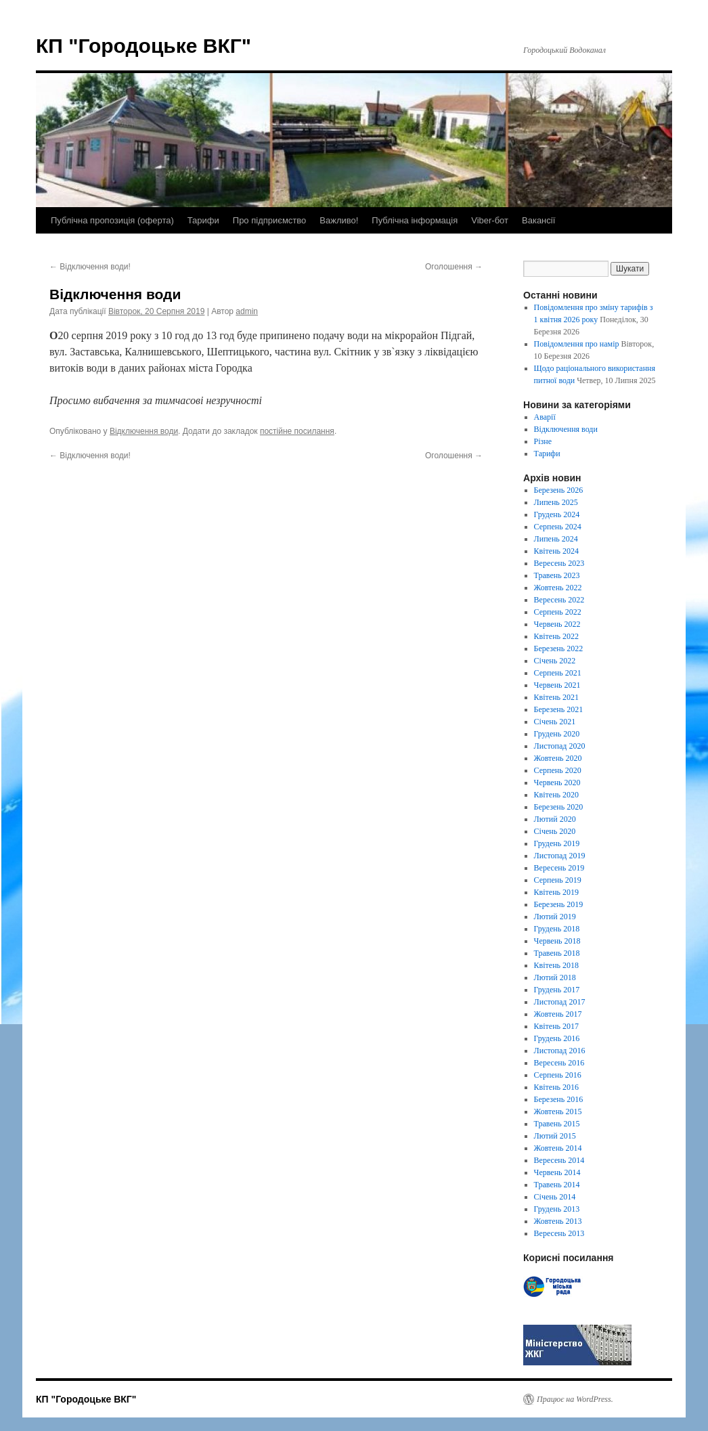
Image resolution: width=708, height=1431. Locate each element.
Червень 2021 (557, 685)
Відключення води (144, 431)
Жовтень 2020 (558, 758)
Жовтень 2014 (558, 1148)
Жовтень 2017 (558, 1014)
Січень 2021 (555, 721)
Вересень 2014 (559, 1160)
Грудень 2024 (557, 514)
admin (247, 311)
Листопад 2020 (559, 746)
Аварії (545, 417)
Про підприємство (269, 220)
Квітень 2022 (556, 636)
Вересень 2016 (559, 1062)
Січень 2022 (555, 660)
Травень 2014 (557, 1184)
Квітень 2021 (556, 697)
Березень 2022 (558, 648)
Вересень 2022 (559, 599)
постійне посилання (297, 431)
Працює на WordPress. (575, 1399)
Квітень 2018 (556, 965)
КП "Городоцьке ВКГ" (143, 46)
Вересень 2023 (559, 563)
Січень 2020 (555, 831)
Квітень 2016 (556, 1087)
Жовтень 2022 (558, 587)
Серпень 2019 (557, 880)
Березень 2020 (558, 807)
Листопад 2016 (559, 1050)
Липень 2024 (556, 539)
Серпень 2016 (557, 1075)
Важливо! (338, 220)
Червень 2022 (557, 624)
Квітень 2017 (556, 1026)
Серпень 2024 (557, 526)
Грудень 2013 (557, 1209)
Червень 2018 (557, 941)
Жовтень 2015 (558, 1111)
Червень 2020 (557, 782)
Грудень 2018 (557, 928)
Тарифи (203, 220)
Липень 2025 (556, 502)
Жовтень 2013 (558, 1221)
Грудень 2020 (557, 734)
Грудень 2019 (557, 843)
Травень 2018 (557, 953)
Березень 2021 (558, 709)
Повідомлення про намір (576, 344)
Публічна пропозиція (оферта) (112, 220)
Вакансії (538, 220)
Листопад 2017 (559, 1002)
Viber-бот (489, 220)
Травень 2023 (557, 575)
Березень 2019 (558, 904)
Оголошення (454, 266)
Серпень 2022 (557, 612)
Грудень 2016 (557, 1038)
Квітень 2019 (556, 892)
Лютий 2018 (555, 977)
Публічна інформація (415, 220)
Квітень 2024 (556, 551)
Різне (543, 441)
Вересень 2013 (559, 1233)
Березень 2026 (558, 490)
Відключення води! (90, 266)
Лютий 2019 (555, 916)
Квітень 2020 (556, 794)
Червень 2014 (557, 1172)
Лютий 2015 (555, 1136)
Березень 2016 (558, 1099)
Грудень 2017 (557, 989)
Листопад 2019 (559, 855)
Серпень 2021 (557, 673)
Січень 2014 (555, 1197)
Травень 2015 (557, 1123)
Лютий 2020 (555, 819)
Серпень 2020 (557, 770)
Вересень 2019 (559, 868)
